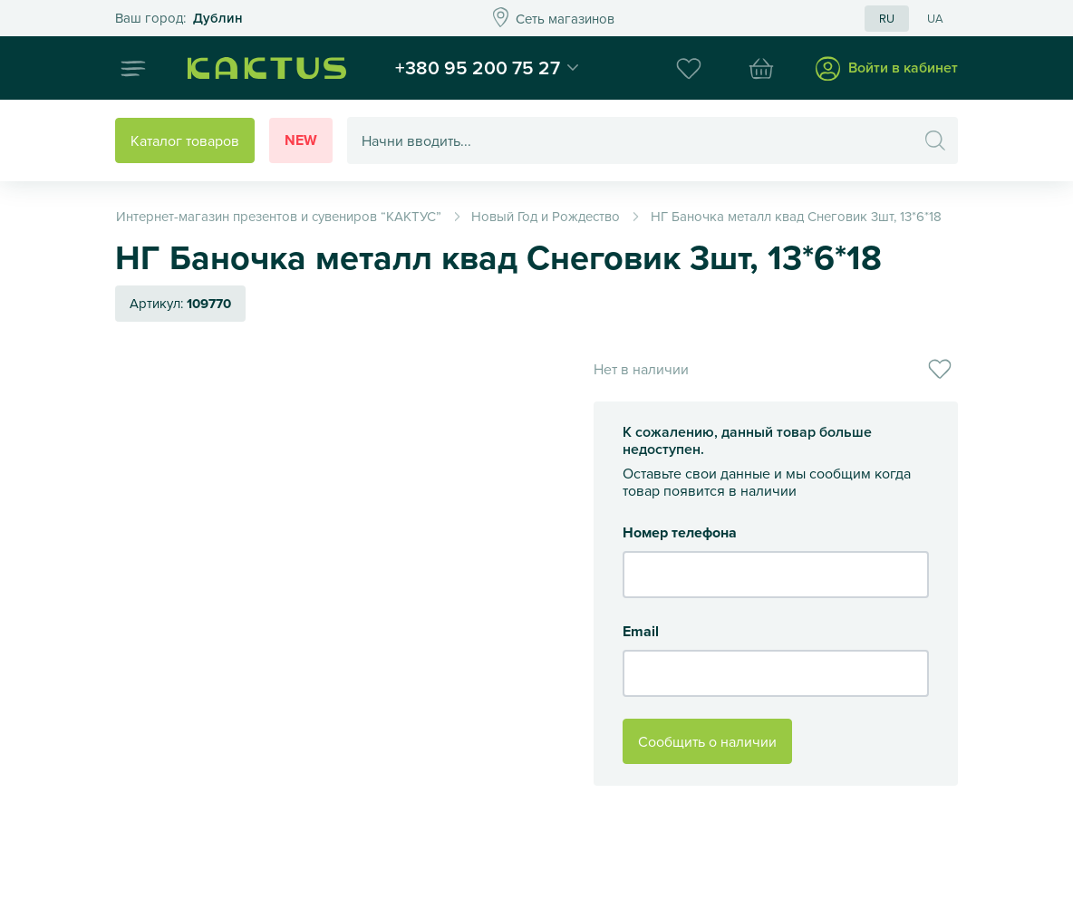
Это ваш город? (179, 18)
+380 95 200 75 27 (477, 67)
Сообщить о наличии (707, 741)
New (301, 140)
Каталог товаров (184, 140)
